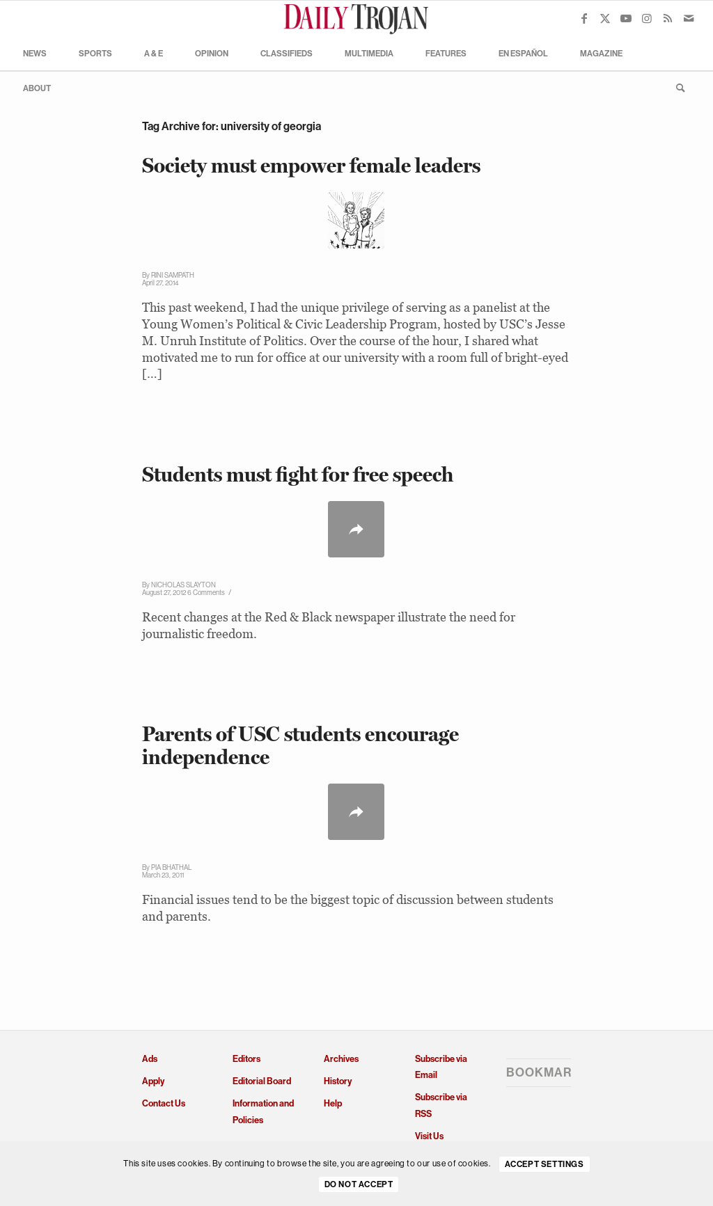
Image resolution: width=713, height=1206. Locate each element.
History (338, 1081)
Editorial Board (262, 1081)
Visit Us (429, 1136)
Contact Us (163, 1103)
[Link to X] (605, 18)
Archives (341, 1059)
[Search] (676, 87)
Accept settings (544, 1164)
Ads (149, 1059)
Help (333, 1103)
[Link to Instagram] (646, 18)
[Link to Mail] (688, 18)
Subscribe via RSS (441, 1105)
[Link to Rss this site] (667, 18)
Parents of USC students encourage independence (300, 745)
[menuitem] (35, 52)
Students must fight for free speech (297, 474)
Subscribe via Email (441, 1067)
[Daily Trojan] (356, 18)
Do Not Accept (358, 1184)
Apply (153, 1081)
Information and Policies (263, 1111)
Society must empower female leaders (311, 165)
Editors (246, 1059)
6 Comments (206, 592)
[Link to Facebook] (584, 18)
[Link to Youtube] (626, 18)
